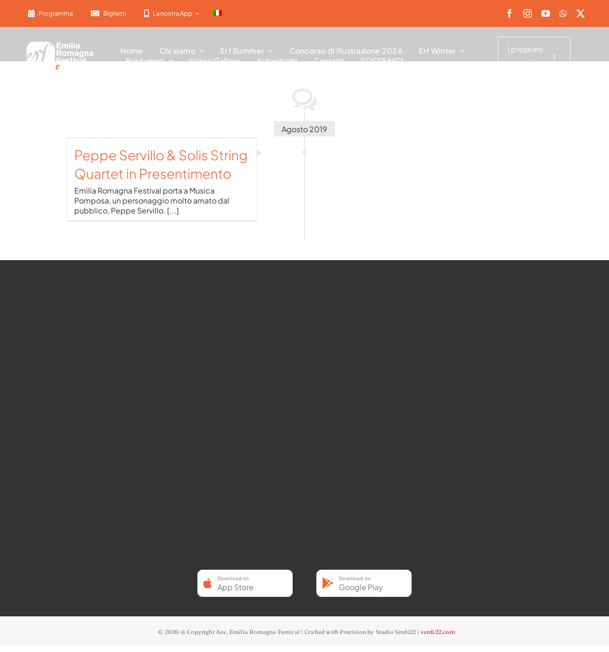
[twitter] (580, 13)
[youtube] (545, 13)
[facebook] (509, 13)
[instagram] (527, 13)
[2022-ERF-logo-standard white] (60, 43)
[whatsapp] (563, 13)
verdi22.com (438, 631)
